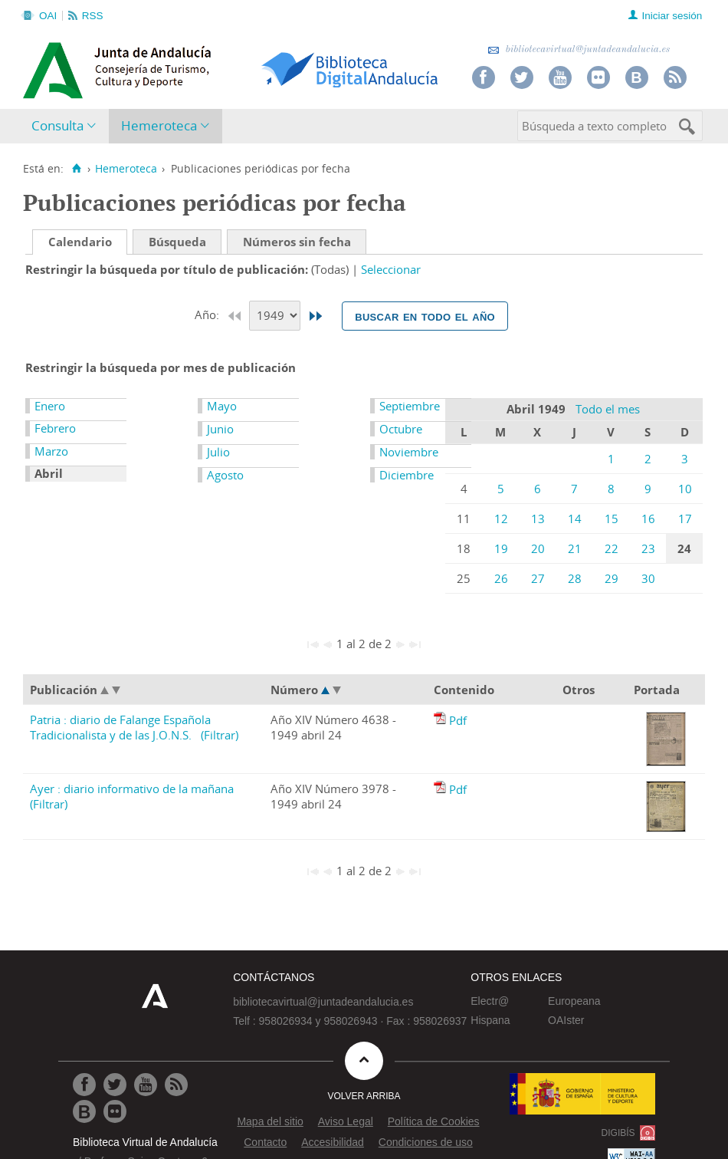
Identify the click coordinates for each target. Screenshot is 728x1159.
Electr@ (490, 1001)
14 (575, 518)
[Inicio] (76, 168)
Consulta (57, 125)
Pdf (458, 720)
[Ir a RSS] (176, 1084)
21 (575, 548)
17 (685, 518)
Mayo (222, 405)
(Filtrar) (219, 734)
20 (538, 548)
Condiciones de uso (426, 1142)
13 (538, 518)
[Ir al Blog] (84, 1111)
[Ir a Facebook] (84, 1084)
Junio (220, 428)
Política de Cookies (434, 1121)
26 (501, 578)
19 (501, 548)
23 (648, 548)
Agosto (225, 474)
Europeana (574, 1001)
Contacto (265, 1142)
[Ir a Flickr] (114, 1111)
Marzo (51, 451)
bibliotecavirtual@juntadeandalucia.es (579, 49)
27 (538, 578)
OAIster (566, 1020)
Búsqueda (177, 241)
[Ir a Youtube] (145, 1084)
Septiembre (409, 405)
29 (611, 578)
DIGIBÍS (618, 1133)
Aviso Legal (345, 1121)
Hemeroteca (159, 125)
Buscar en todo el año (425, 316)
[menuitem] (67, 126)
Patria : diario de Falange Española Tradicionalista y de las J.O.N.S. (120, 727)
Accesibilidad (332, 1142)
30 (648, 578)
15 (611, 518)
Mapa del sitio (270, 1121)
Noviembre (408, 451)
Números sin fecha (297, 241)
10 (685, 488)
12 (501, 518)
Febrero (55, 428)
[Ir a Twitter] (114, 1084)
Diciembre (406, 474)
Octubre (400, 428)
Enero (49, 405)
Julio (218, 451)
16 (648, 518)
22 (611, 548)
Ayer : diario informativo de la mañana (132, 788)
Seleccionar (391, 269)
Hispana (490, 1020)
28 (575, 578)
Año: (208, 314)
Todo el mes (608, 409)
